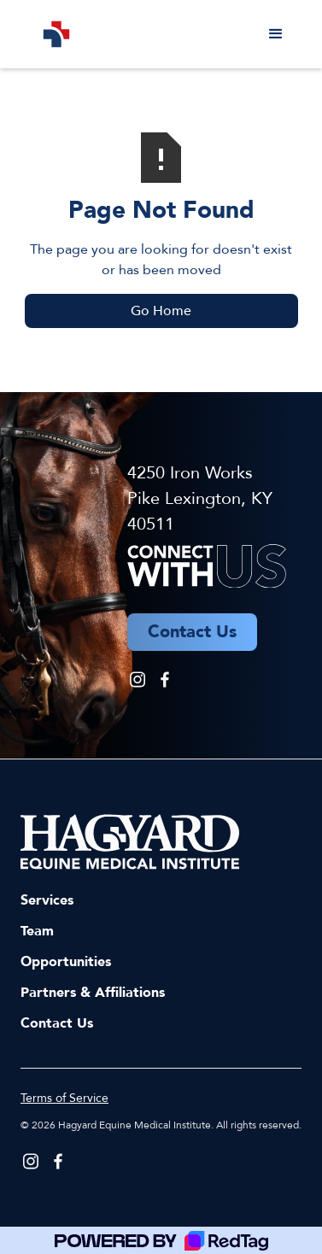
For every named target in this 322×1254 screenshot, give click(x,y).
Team (37, 931)
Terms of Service (64, 1098)
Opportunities (65, 961)
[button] (276, 34)
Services (46, 900)
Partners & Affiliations (92, 992)
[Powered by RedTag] (161, 1240)
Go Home (161, 311)
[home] (52, 34)
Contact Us (56, 1023)
